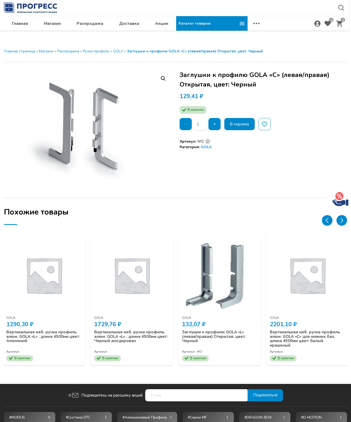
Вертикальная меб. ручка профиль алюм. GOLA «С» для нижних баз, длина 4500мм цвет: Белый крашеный (305, 336)
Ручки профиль (96, 51)
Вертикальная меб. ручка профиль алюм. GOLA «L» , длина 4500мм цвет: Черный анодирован (132, 334)
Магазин (123, 31)
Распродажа (161, 31)
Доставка (200, 31)
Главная (91, 31)
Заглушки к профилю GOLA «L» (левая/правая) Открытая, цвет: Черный (217, 334)
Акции (233, 31)
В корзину (240, 124)
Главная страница (19, 51)
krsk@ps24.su (299, 17)
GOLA (118, 51)
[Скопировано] (208, 141)
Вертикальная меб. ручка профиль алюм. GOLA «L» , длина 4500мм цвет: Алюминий (42, 334)
